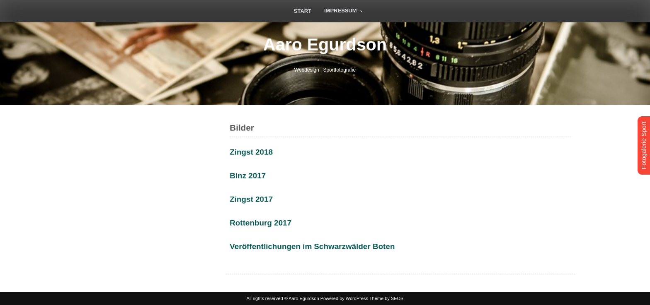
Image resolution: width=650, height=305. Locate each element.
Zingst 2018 (253, 153)
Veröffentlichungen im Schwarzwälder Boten (313, 245)
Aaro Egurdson (325, 44)
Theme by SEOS (386, 298)
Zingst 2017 (253, 199)
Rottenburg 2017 (262, 222)
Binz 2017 (250, 176)
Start (302, 11)
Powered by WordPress (344, 298)
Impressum (340, 10)
